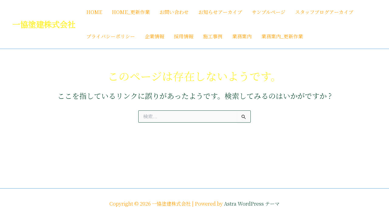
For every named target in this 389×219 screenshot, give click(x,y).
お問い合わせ (174, 12)
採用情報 (183, 36)
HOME (94, 12)
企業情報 (154, 36)
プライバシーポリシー (110, 36)
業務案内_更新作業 (282, 36)
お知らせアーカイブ (220, 12)
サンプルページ (268, 12)
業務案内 (242, 36)
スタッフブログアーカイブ (324, 12)
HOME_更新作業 (131, 12)
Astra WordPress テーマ (252, 203)
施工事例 (212, 36)
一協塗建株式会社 (43, 24)
